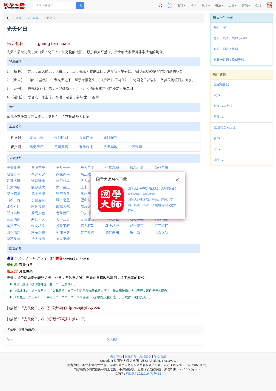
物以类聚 (63, 239)
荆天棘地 (86, 147)
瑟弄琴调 (87, 232)
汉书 (217, 95)
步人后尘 (87, 168)
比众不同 (13, 206)
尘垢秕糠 (112, 168)
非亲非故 (63, 180)
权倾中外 (137, 219)
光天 (10, 339)
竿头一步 (63, 168)
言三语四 (161, 226)
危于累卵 (38, 193)
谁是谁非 (38, 180)
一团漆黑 (135, 147)
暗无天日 (36, 147)
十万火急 (161, 232)
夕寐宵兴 (63, 174)
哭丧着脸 (13, 213)
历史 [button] (232, 5)
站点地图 (160, 356)
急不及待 (13, 239)
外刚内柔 (161, 219)
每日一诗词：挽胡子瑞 (229, 59)
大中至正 (63, 187)
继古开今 (13, 174)
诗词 (194, 5)
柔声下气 (13, 226)
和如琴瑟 (63, 232)
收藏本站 (131, 356)
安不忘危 (13, 193)
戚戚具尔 (63, 206)
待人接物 (38, 239)
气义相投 (38, 226)
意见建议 (145, 356)
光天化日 (13, 168)
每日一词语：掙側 (226, 49)
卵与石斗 (63, 193)
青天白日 (36, 137)
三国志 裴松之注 (225, 127)
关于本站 (116, 356)
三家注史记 (221, 84)
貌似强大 (38, 187)
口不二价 (13, 200)
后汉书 (218, 116)
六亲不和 (38, 232)
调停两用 (112, 232)
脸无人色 (38, 213)
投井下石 (63, 226)
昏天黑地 (110, 147)
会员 (258, 5)
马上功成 (112, 226)
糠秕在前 (137, 168)
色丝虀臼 (63, 213)
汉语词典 (32, 18)
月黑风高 (61, 147)
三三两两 (13, 219)
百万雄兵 (87, 219)
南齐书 (218, 159)
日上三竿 (38, 168)
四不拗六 (13, 232)
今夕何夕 (38, 174)
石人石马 (87, 226)
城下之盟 (63, 200)
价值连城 (38, 200)
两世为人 (38, 219)
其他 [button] (246, 5)
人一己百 (63, 219)
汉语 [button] (206, 5)
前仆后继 (161, 168)
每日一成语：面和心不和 (230, 38)
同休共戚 (38, 206)
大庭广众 (86, 137)
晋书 (217, 138)
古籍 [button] (181, 5)
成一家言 (137, 226)
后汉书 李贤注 (223, 106)
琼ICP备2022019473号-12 (143, 373)
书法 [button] (219, 5)
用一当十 (137, 232)
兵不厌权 (112, 219)
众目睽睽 (110, 137)
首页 (19, 18)
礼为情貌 (13, 187)
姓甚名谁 (13, 180)
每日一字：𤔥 (221, 27)
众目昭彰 (61, 137)
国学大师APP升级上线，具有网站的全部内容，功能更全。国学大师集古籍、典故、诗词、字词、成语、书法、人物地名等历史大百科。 (152, 199)
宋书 (217, 149)
